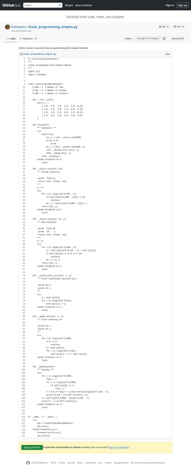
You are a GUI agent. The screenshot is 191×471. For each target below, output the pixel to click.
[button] (164, 38)
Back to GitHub (84, 5)
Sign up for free (32, 447)
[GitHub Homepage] (28, 463)
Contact (108, 462)
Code (11, 38)
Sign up (182, 5)
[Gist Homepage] (12, 5)
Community (90, 462)
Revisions (28, 38)
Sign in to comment (119, 447)
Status (80, 462)
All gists (69, 5)
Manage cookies (121, 462)
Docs (100, 462)
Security (71, 462)
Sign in (170, 5)
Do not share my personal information (148, 462)
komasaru (18, 27)
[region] (95, 247)
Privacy (62, 462)
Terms (53, 462)
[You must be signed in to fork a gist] (179, 26)
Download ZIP (177, 38)
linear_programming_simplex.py (53, 27)
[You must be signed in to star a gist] (164, 26)
